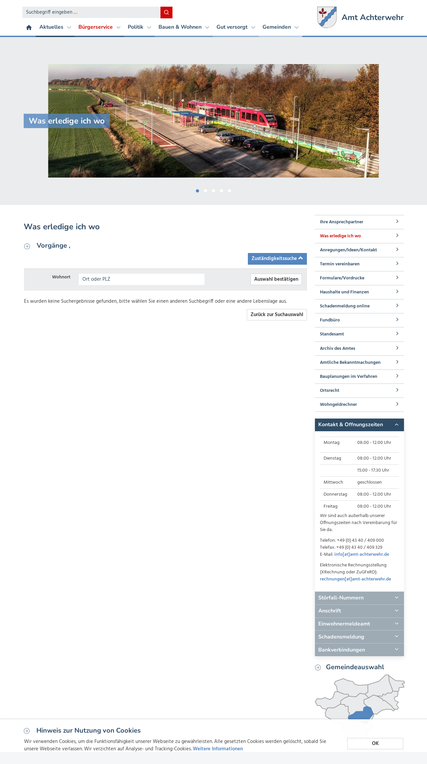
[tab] (359, 425)
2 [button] (205, 189)
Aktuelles (55, 27)
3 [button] (213, 189)
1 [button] (197, 189)
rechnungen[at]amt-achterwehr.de (355, 579)
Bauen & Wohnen (183, 27)
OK (375, 743)
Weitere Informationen (218, 749)
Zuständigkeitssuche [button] (277, 259)
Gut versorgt (236, 27)
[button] (359, 425)
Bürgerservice (99, 27)
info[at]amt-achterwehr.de (361, 554)
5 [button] (229, 189)
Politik (139, 27)
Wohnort (61, 277)
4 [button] (221, 189)
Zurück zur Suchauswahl (277, 315)
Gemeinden (281, 27)
